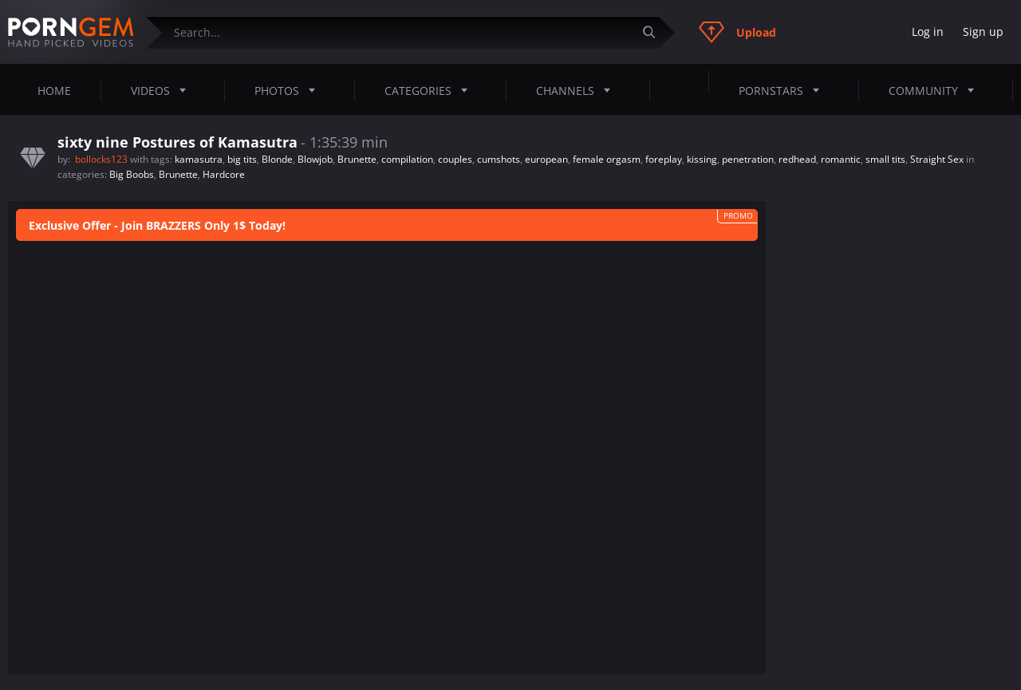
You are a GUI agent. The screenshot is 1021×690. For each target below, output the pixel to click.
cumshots (498, 159)
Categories (430, 90)
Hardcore (224, 174)
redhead (797, 159)
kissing (702, 159)
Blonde (277, 159)
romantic (841, 159)
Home (54, 90)
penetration (748, 159)
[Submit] (655, 32)
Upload (737, 32)
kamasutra (199, 159)
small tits (885, 159)
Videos (163, 90)
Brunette (356, 159)
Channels (578, 90)
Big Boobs (131, 174)
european (546, 159)
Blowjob (315, 159)
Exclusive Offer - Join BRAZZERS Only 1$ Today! (157, 225)
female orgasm (607, 159)
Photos (289, 90)
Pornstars (784, 90)
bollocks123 (102, 159)
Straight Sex (937, 159)
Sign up (983, 31)
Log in (928, 31)
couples (455, 159)
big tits (242, 159)
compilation (407, 159)
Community (936, 90)
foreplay (663, 159)
